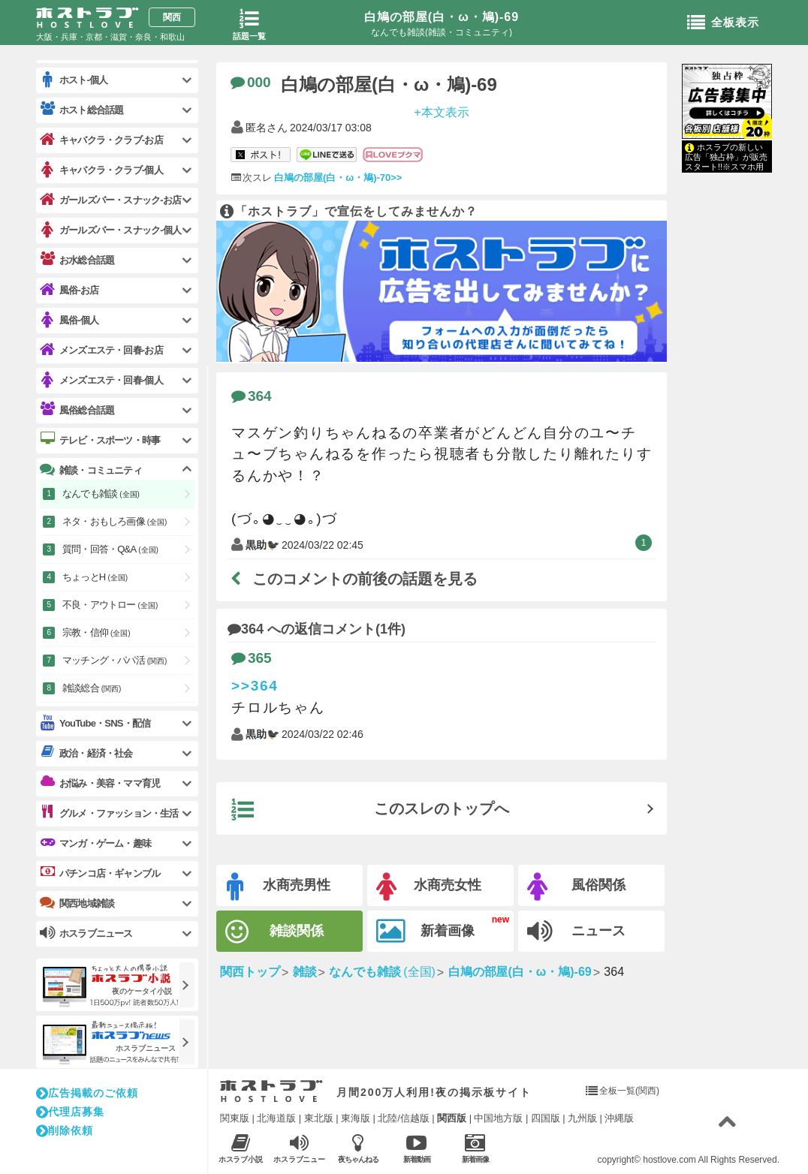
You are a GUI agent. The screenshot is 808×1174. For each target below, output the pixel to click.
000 (251, 82)
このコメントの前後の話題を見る (354, 578)
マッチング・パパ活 (114, 660)
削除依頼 (64, 1130)
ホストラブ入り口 (271, 1091)
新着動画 (416, 1148)
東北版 (318, 1118)
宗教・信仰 (96, 632)
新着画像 (425, 931)
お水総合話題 (77, 260)
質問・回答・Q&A (110, 549)
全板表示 (723, 23)
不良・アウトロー (110, 604)
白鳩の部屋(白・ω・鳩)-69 (441, 17)
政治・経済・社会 (86, 753)
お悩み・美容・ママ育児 (100, 783)
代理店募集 (70, 1112)
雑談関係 (274, 932)
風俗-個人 (69, 320)
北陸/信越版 (404, 1118)
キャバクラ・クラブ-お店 (101, 140)
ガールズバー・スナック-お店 (110, 200)
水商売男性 (278, 887)
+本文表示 (441, 111)
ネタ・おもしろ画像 (114, 521)
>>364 (255, 686)
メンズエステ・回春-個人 (101, 380)
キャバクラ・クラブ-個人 (101, 170)
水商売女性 (428, 887)
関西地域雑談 (77, 903)
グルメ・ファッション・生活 (109, 813)
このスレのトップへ (370, 810)
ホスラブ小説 (241, 1148)
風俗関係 (576, 887)
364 (251, 396)
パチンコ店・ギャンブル (100, 873)
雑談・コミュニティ (91, 470)
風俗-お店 (69, 290)
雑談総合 (91, 688)
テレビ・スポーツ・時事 (100, 440)
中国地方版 (498, 1118)
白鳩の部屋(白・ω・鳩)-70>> (338, 177)
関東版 (234, 1118)
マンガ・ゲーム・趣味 (95, 843)
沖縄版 (619, 1118)
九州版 (582, 1118)
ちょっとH (95, 576)
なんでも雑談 (101, 493)
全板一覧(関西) (629, 1090)
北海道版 (276, 1118)
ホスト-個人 (74, 80)
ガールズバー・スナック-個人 (110, 230)
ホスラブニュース (299, 1148)
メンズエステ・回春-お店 (101, 350)
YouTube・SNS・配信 (95, 723)
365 (251, 658)
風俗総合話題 (77, 410)
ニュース (576, 931)
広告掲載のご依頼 (87, 1093)
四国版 (545, 1118)
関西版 (451, 1118)
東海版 (355, 1118)
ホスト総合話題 (81, 110)
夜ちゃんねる (358, 1148)
